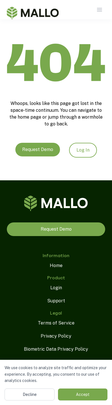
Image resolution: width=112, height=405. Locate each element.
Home (56, 265)
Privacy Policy (56, 336)
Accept (83, 394)
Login (56, 287)
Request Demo (37, 149)
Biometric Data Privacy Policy (56, 349)
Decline (30, 394)
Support (56, 300)
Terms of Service (56, 323)
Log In (83, 150)
